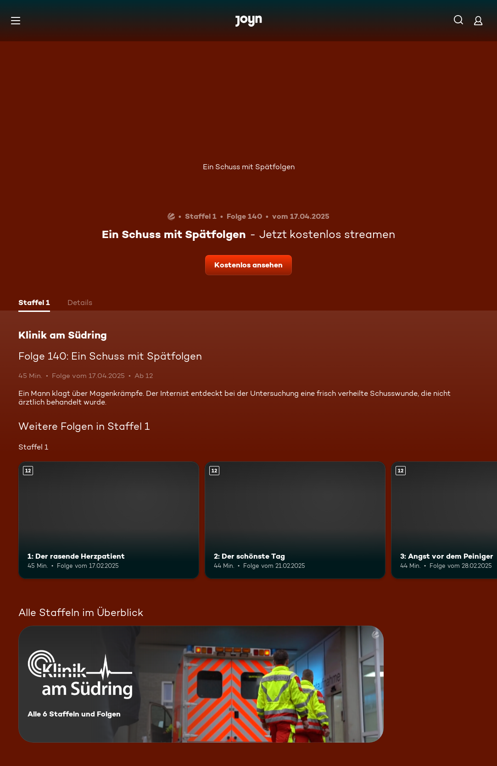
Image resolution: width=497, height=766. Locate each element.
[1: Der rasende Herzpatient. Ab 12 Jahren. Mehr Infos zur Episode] (108, 520)
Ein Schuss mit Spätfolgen (249, 166)
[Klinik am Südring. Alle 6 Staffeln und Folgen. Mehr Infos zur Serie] (201, 684)
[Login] (478, 20)
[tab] (34, 303)
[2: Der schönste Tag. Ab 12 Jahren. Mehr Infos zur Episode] (295, 520)
